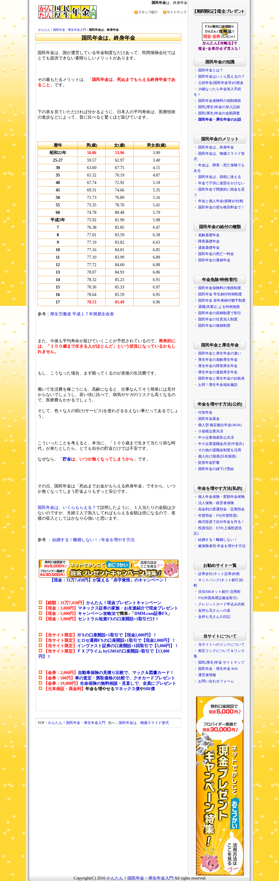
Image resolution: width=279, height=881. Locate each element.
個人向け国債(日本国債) (217, 456)
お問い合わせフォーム (216, 681)
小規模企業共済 (210, 431)
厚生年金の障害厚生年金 (218, 366)
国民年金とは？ (210, 70)
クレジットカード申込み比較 (221, 604)
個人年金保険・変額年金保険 (221, 497)
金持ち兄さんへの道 (214, 610)
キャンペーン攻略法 (96, 613)
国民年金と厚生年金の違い (219, 353)
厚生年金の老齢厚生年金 (218, 359)
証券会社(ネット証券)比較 (219, 574)
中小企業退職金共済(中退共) (220, 444)
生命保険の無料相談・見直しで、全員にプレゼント (128, 683)
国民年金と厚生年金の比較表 (221, 378)
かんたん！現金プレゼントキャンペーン (123, 603)
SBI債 (149, 689)
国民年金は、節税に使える (219, 177)
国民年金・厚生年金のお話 (219, 119)
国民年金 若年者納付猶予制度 (222, 300)
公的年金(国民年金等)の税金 (220, 83)
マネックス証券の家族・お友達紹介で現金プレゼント (128, 608)
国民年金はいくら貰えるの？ (221, 76)
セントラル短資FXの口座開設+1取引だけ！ (118, 619)
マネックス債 (127, 689)
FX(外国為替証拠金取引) (217, 598)
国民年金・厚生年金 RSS (218, 669)
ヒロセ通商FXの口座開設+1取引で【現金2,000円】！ (126, 640)
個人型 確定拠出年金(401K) (220, 425)
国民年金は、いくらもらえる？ (67, 507)
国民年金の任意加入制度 (218, 319)
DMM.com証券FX (151, 613)
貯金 (67, 459)
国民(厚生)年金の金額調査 (219, 113)
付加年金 (205, 412)
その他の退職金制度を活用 (219, 450)
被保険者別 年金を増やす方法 (222, 546)
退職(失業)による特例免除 (219, 307)
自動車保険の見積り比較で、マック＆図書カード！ (126, 672)
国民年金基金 (209, 419)
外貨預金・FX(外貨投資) (217, 515)
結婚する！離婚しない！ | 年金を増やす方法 (93, 540)
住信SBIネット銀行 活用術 (219, 592)
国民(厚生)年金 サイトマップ (221, 662)
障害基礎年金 (209, 241)
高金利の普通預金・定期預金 (221, 509)
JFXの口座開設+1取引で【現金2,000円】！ (117, 635)
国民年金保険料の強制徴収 (219, 101)
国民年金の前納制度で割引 (219, 313)
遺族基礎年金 (209, 247)
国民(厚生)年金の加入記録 (219, 107)
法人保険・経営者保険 (216, 503)
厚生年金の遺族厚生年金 (218, 372)
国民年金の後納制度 (214, 325)
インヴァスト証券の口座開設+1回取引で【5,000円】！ (127, 646)
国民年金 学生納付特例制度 (220, 294)
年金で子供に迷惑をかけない (221, 183)
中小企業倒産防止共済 (216, 437)
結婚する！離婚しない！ (218, 540)
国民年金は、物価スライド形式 (144, 723)
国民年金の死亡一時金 (216, 254)
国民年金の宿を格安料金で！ (221, 207)
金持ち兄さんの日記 (214, 617)
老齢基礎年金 (209, 235)
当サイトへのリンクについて (221, 644)
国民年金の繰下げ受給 (216, 469)
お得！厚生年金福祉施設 (218, 385)
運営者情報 (207, 675)
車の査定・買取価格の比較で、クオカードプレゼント (125, 678)
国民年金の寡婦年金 (214, 260)
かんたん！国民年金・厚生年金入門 (62, 29)
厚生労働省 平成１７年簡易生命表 (82, 314)
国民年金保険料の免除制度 (219, 288)
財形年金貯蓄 (209, 463)
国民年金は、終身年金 (216, 147)
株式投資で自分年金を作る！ (221, 522)
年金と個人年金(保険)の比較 (220, 201)
